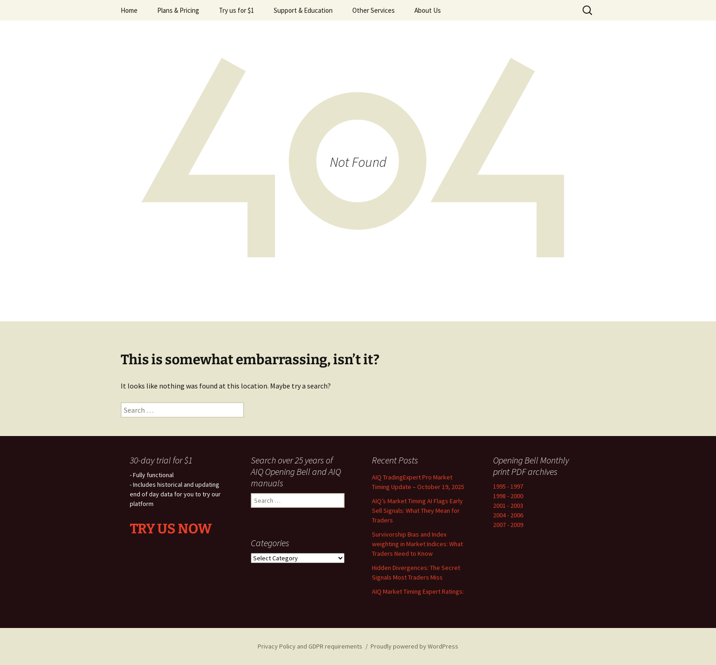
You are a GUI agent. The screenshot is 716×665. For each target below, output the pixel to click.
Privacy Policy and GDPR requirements (310, 646)
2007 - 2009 (508, 525)
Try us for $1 (236, 10)
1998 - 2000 (508, 496)
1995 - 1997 (508, 486)
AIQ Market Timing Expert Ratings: (418, 591)
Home (129, 10)
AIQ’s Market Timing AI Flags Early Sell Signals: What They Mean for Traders (417, 510)
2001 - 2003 (508, 505)
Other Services (373, 10)
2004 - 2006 (508, 515)
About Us (427, 10)
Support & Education (303, 10)
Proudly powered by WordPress (414, 646)
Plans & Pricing (178, 10)
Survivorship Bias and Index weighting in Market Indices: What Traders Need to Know (417, 544)
